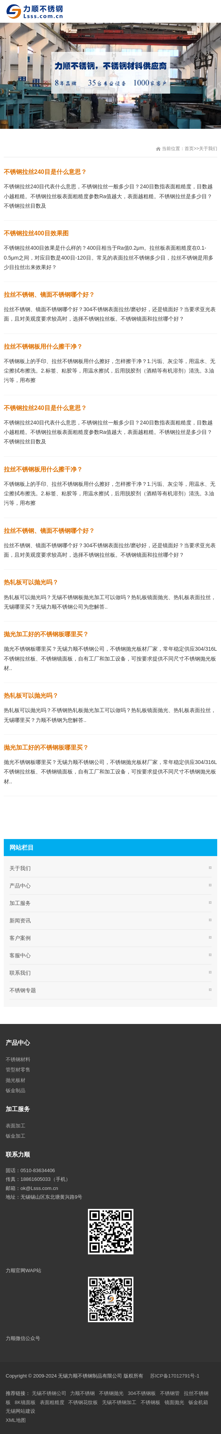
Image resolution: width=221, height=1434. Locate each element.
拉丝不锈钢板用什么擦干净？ (43, 346)
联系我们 (20, 973)
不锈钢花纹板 (83, 1402)
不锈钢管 (170, 1393)
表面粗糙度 (52, 1402)
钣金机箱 (198, 1402)
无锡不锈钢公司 (49, 1393)
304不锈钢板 (142, 1393)
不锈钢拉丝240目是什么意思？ (45, 172)
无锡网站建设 (20, 1411)
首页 (189, 148)
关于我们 (208, 148)
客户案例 (20, 938)
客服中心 (20, 955)
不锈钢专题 (22, 990)
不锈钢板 (150, 1402)
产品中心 (20, 886)
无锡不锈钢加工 (119, 1402)
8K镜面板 (25, 1402)
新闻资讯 (20, 920)
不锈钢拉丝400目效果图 (36, 233)
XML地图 (16, 1420)
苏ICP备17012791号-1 (175, 1376)
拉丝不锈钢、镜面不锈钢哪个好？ (49, 294)
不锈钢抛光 (111, 1393)
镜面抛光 (174, 1402)
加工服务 (20, 903)
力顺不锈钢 (82, 1393)
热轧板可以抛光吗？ (31, 582)
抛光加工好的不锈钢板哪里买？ (46, 634)
